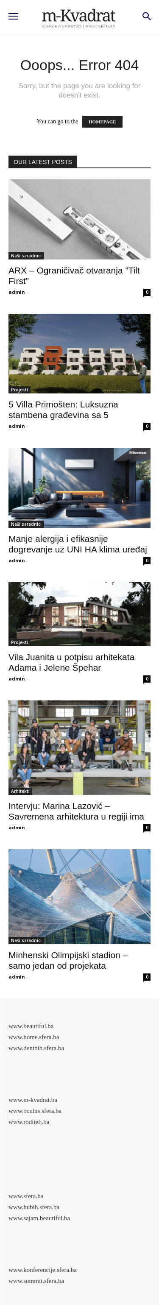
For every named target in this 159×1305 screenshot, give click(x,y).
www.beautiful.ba (31, 1026)
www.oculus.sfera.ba (34, 1110)
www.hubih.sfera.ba (33, 1207)
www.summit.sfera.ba (36, 1280)
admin (16, 292)
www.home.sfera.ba (33, 1037)
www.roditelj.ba (29, 1121)
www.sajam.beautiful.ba (39, 1218)
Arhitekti (20, 791)
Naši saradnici (26, 256)
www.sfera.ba (25, 1196)
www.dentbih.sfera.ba (36, 1048)
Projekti (19, 390)
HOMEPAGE (102, 121)
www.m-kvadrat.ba (32, 1099)
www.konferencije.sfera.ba (42, 1269)
